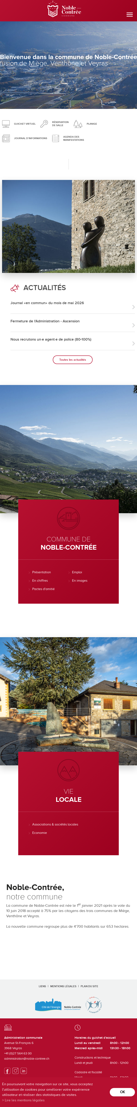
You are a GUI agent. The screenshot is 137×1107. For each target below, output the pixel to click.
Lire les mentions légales (25, 1100)
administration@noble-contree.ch (26, 1058)
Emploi (77, 572)
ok (122, 1092)
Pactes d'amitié (43, 589)
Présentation (41, 572)
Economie (39, 833)
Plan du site (89, 986)
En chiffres (40, 581)
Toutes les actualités (72, 360)
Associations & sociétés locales (55, 824)
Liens (42, 986)
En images (79, 581)
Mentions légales (63, 986)
